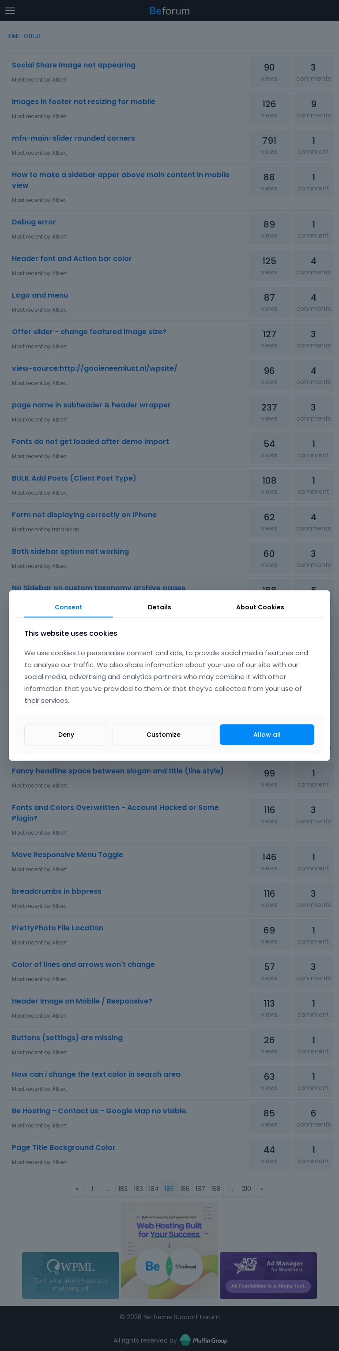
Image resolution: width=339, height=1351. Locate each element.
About (260, 607)
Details (159, 607)
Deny (66, 734)
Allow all (267, 734)
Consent (69, 607)
